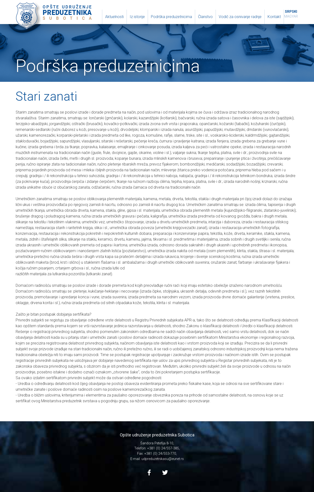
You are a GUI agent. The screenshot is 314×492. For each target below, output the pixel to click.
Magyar (291, 16)
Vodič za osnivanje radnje (240, 16)
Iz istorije (137, 16)
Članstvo (205, 16)
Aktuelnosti (114, 16)
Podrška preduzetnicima (171, 16)
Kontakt (274, 16)
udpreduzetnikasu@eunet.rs (162, 459)
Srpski (291, 12)
